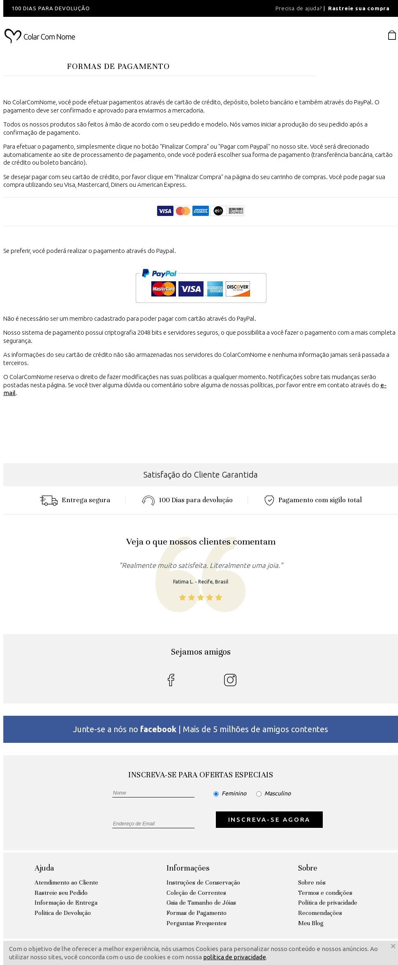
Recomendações (320, 913)
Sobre (307, 868)
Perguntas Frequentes (197, 923)
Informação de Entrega (66, 902)
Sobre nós (312, 882)
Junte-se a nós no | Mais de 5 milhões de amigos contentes (200, 729)
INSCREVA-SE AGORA (269, 819)
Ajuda (44, 868)
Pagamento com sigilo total (313, 500)
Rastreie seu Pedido (61, 892)
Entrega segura (74, 500)
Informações (188, 868)
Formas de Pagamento (197, 913)
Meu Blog (311, 923)
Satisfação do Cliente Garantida (200, 474)
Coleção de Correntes (196, 892)
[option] (114, 8)
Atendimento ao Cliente (66, 882)
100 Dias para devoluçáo (187, 500)
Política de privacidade (327, 902)
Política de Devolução (63, 913)
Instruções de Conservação (203, 882)
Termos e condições (325, 892)
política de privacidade (234, 957)
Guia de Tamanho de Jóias (201, 902)
